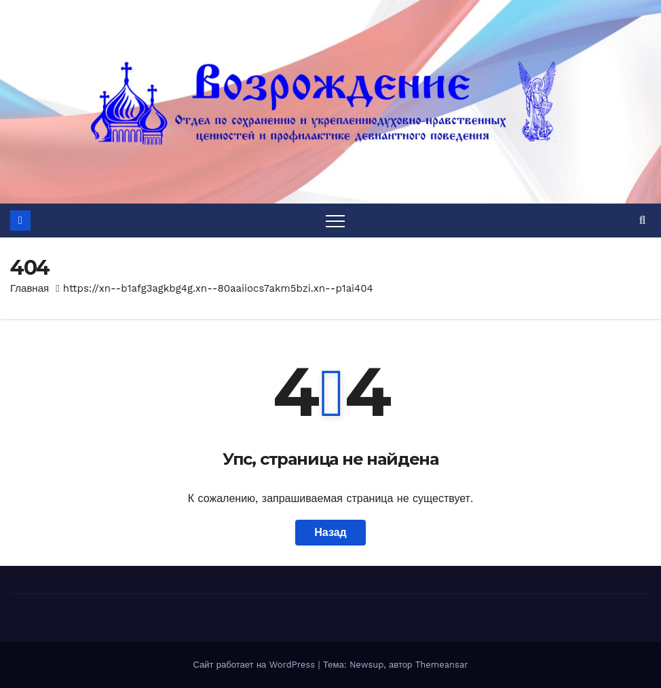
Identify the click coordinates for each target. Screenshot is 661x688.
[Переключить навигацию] (335, 220)
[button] (642, 220)
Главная (29, 288)
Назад (330, 532)
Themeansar (441, 665)
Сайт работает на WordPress (255, 665)
